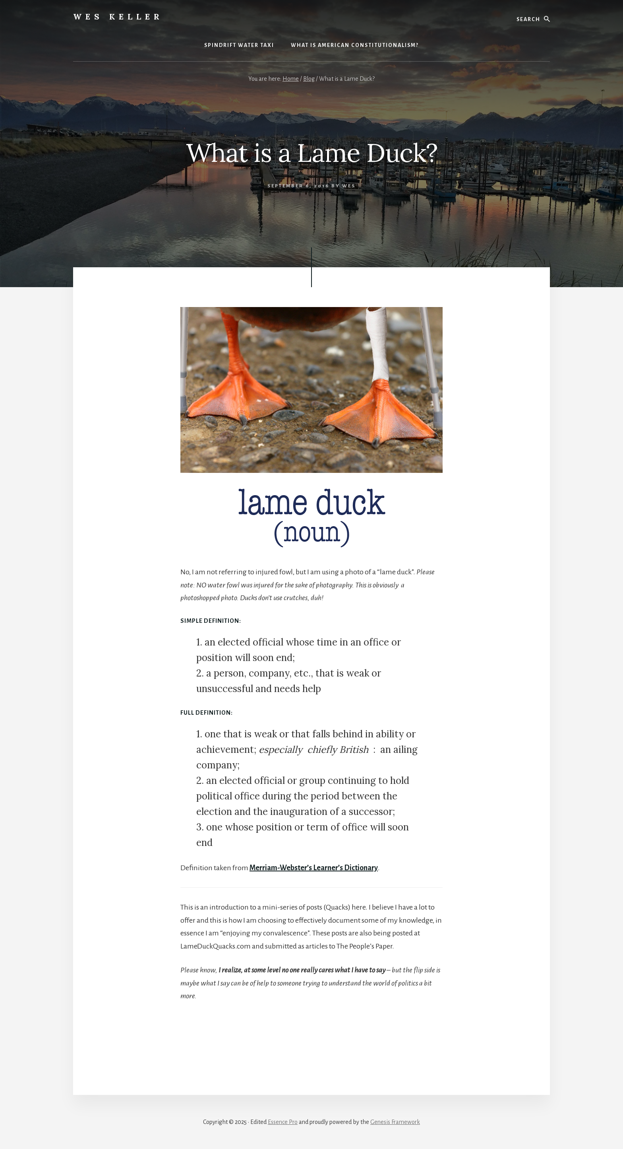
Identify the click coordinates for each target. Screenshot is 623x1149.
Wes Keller (118, 16)
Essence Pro (283, 1122)
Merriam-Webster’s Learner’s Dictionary (314, 868)
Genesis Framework (395, 1122)
